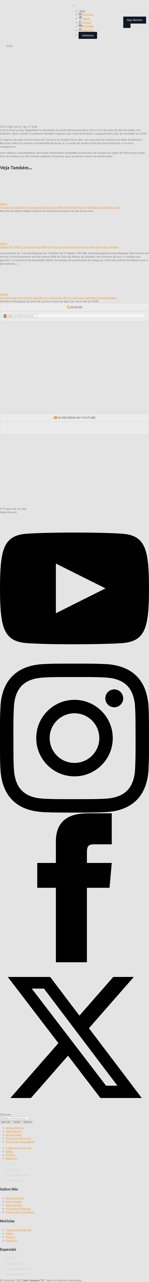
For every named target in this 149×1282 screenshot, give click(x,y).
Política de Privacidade (20, 1142)
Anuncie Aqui (14, 1135)
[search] (5, 316)
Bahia (84, 18)
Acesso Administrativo (17, 1175)
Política (85, 22)
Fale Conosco (14, 1131)
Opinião (86, 26)
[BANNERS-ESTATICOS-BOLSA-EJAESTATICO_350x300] (74, 406)
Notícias (86, 14)
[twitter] (74, 1111)
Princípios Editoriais (18, 1138)
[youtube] (74, 662)
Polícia (4, 294)
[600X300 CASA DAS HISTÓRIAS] (74, 481)
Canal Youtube (13, 1169)
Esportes (86, 30)
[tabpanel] (74, 1135)
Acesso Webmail (14, 1180)
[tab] (5, 1121)
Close (82, 11)
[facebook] (74, 961)
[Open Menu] (74, 5)
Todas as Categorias (18, 1148)
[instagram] (74, 811)
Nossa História (15, 1128)
